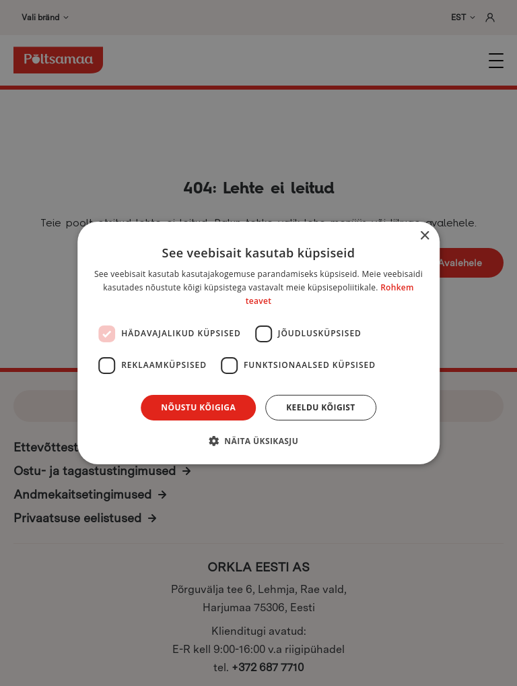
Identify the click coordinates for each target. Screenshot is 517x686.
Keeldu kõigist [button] (320, 407)
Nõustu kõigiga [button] (198, 407)
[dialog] (258, 343)
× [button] (424, 236)
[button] (258, 440)
